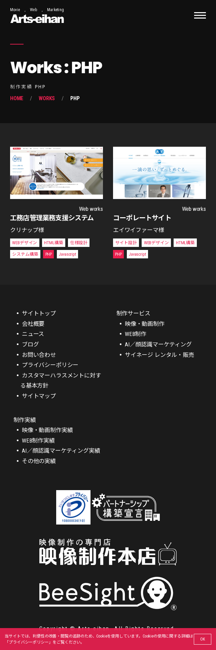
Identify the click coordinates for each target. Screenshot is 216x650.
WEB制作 (135, 334)
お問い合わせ (39, 354)
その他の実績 (39, 461)
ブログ (30, 344)
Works (47, 98)
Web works (91, 208)
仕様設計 (78, 242)
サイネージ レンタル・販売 (159, 354)
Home (16, 98)
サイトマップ (39, 396)
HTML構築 (53, 242)
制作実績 (24, 420)
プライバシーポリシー (28, 642)
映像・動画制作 (145, 323)
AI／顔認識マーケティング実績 (61, 450)
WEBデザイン (24, 242)
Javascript (67, 254)
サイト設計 (126, 242)
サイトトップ (39, 313)
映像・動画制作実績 (47, 430)
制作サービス (133, 313)
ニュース (33, 334)
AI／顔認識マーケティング (158, 344)
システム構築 (25, 254)
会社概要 (33, 323)
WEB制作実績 (38, 440)
